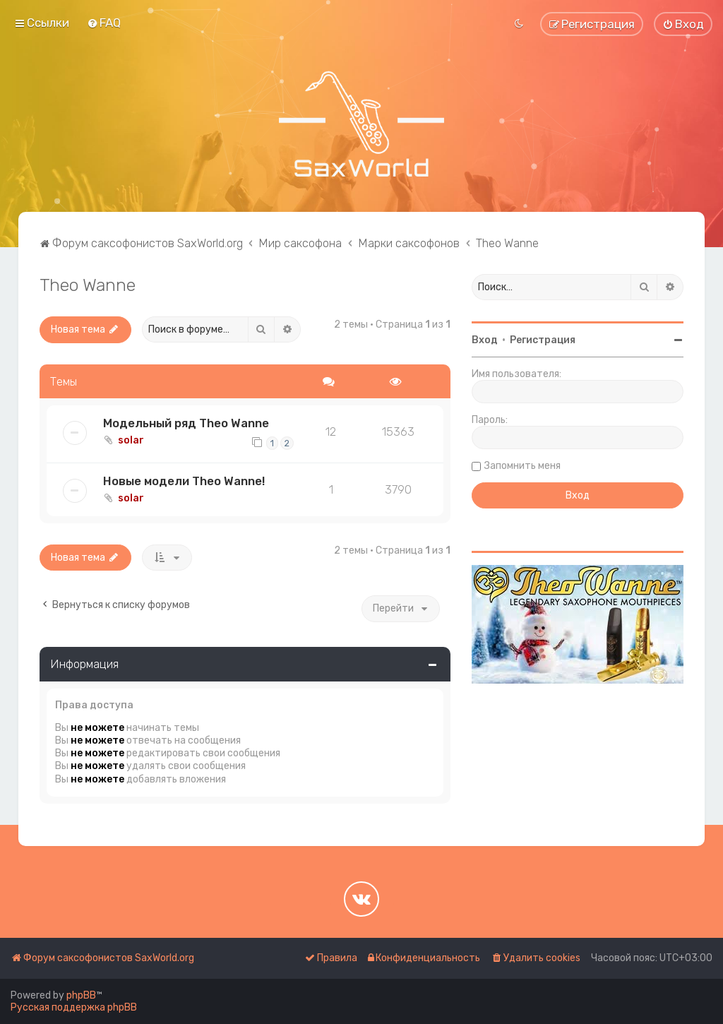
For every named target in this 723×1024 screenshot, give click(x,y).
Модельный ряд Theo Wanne (186, 423)
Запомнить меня (522, 466)
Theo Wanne (88, 284)
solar (131, 440)
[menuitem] (103, 22)
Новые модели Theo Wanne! (184, 481)
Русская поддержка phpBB (74, 1007)
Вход (485, 340)
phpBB (81, 995)
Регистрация (542, 340)
